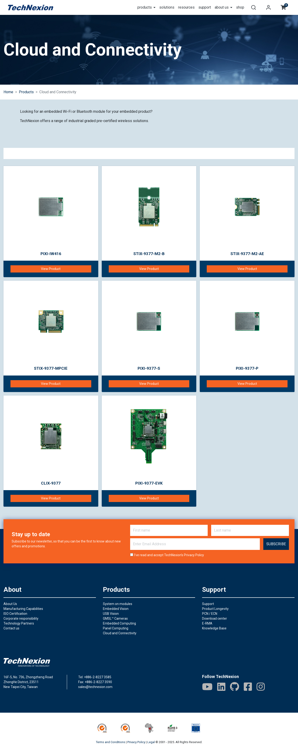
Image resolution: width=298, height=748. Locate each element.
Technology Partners (18, 623)
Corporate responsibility (20, 618)
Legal (151, 742)
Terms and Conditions (110, 742)
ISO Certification (15, 613)
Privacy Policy (194, 555)
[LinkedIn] (221, 686)
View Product (51, 269)
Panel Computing (115, 628)
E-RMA (207, 623)
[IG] (261, 686)
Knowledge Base (214, 628)
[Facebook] (248, 686)
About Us (10, 604)
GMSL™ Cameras (115, 618)
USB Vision (111, 613)
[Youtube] (207, 686)
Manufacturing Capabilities (23, 609)
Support (208, 604)
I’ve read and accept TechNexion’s (169, 555)
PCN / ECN (209, 613)
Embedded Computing (119, 623)
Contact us (11, 628)
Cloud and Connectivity (119, 633)
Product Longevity (215, 609)
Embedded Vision (116, 609)
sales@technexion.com (95, 687)
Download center (214, 618)
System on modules (117, 604)
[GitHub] (234, 686)
